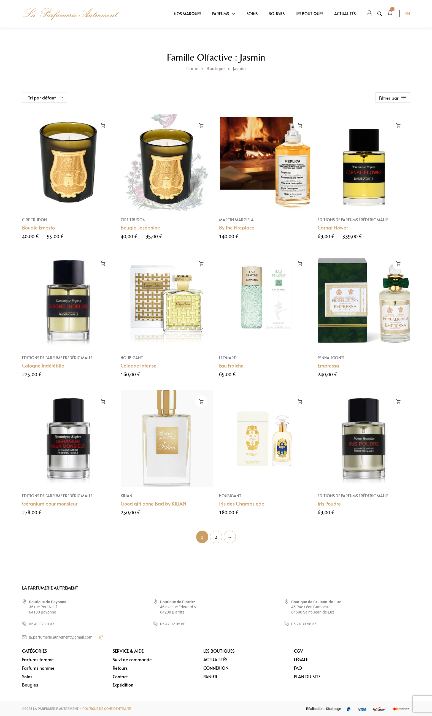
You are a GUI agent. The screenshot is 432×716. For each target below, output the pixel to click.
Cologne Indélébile (43, 371)
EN (407, 13)
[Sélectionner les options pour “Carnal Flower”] (398, 125)
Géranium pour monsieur (49, 509)
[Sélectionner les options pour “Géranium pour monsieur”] (103, 408)
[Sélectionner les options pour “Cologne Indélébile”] (103, 270)
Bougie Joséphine (140, 227)
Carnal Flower (333, 227)
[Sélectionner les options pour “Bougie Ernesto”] (103, 125)
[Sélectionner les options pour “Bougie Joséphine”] (201, 125)
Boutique (215, 68)
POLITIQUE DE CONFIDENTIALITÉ (106, 709)
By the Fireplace (236, 227)
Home (192, 68)
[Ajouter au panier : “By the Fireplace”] (300, 125)
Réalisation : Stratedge (323, 709)
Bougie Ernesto (38, 227)
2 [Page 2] (216, 537)
